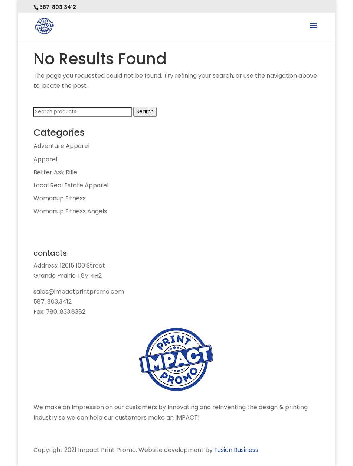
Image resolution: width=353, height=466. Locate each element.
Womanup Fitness (59, 198)
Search (145, 111)
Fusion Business (236, 450)
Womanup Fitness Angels (70, 211)
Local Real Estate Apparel (70, 185)
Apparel (45, 159)
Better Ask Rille (55, 172)
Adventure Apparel (61, 146)
